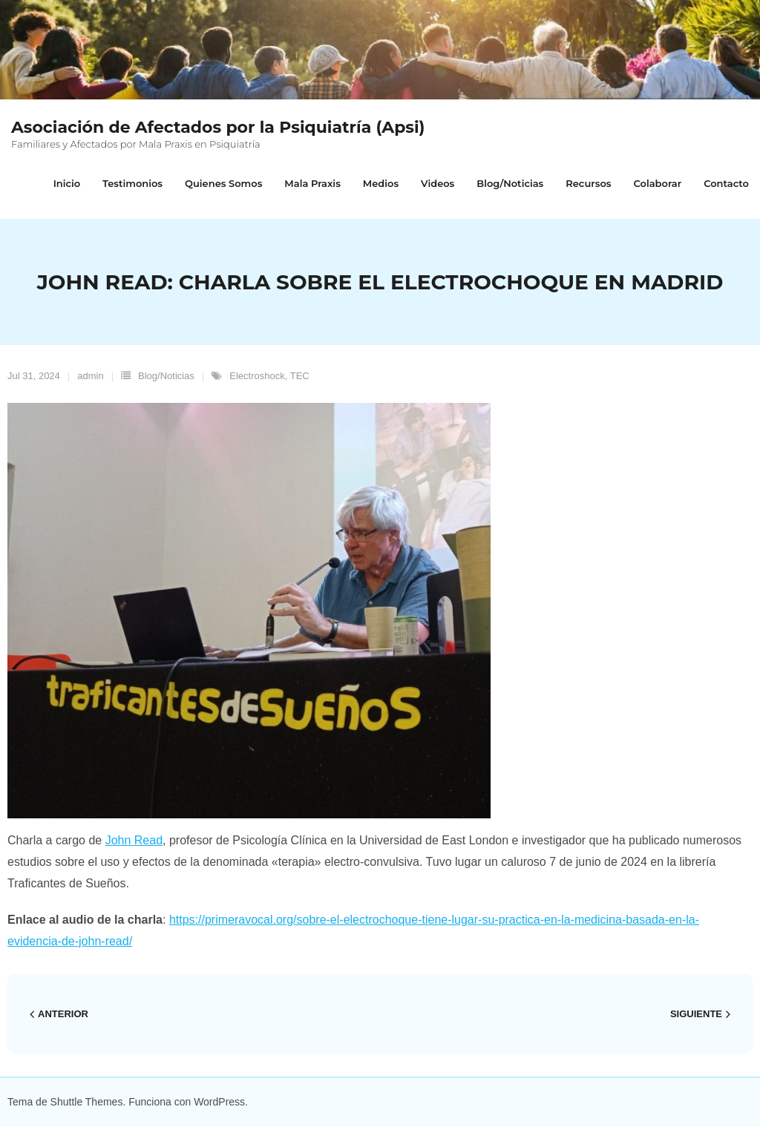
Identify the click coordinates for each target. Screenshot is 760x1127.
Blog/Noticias (166, 375)
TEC (299, 375)
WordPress (219, 1102)
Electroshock (256, 375)
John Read (134, 840)
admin (90, 375)
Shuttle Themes (86, 1102)
